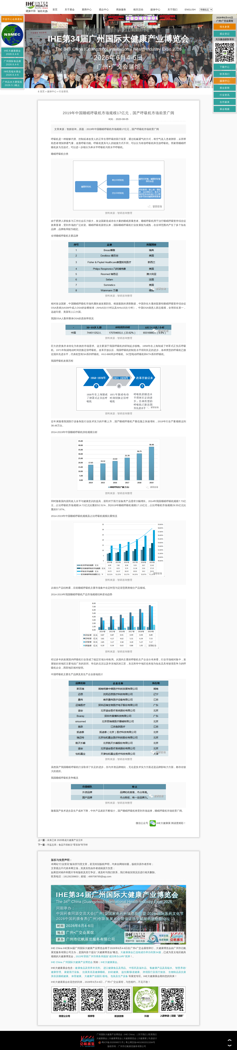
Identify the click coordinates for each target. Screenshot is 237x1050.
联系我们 (152, 1034)
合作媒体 (225, 102)
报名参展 (225, 26)
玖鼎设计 (152, 1038)
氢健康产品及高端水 (161, 967)
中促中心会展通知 (12, 19)
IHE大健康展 (160, 823)
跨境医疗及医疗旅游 (154, 972)
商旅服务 (121, 9)
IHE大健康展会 (109, 962)
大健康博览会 (115, 1038)
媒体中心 (155, 9)
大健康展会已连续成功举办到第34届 (140, 952)
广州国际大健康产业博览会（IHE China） (116, 1034)
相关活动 (138, 9)
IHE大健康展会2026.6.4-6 (12, 52)
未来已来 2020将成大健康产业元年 (65, 840)
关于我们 (172, 9)
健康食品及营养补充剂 (87, 967)
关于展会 (70, 9)
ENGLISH (190, 9)
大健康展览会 (129, 1038)
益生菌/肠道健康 (130, 972)
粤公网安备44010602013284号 (140, 1042)
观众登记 (225, 33)
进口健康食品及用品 (114, 967)
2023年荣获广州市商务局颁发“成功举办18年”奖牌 (103, 956)
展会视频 (225, 109)
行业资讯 (63, 91)
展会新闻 (225, 87)
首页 (55, 9)
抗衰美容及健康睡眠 (93, 972)
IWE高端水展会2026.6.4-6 (12, 73)
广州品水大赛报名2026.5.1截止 (12, 83)
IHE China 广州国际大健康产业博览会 (72, 962)
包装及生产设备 (119, 976)
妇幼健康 (113, 972)
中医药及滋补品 (137, 967)
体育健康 (76, 976)
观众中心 (104, 9)
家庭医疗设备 (71, 972)
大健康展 (142, 1038)
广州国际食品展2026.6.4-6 (12, 63)
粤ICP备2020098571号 (111, 1042)
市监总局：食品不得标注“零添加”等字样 (67, 844)
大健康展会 (101, 1038)
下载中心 (225, 67)
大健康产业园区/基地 (95, 976)
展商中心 (87, 9)
